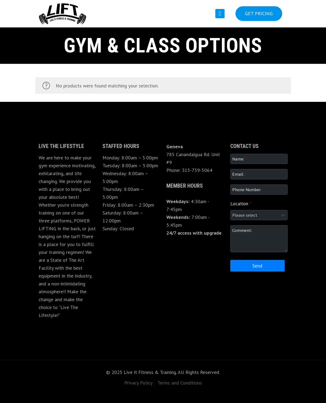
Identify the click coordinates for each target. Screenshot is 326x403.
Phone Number (246, 189)
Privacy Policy (138, 383)
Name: (239, 159)
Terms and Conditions (179, 383)
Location (240, 203)
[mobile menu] (220, 13)
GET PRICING (259, 13)
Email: (239, 174)
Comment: (242, 230)
